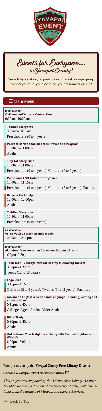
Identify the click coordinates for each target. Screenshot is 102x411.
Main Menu (22, 101)
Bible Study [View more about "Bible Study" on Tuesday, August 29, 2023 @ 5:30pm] (15, 317)
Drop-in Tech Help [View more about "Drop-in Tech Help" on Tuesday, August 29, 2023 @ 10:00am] (20, 195)
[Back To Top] (51, 401)
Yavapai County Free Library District (62, 366)
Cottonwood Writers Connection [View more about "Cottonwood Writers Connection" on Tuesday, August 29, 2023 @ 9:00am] (28, 114)
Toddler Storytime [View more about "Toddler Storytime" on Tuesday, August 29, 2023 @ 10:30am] (20, 212)
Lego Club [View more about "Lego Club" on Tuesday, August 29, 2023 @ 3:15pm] (14, 280)
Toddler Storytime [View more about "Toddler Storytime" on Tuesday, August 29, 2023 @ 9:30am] (20, 126)
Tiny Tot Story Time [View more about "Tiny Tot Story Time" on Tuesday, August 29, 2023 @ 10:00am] (20, 161)
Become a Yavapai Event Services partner (33, 373)
